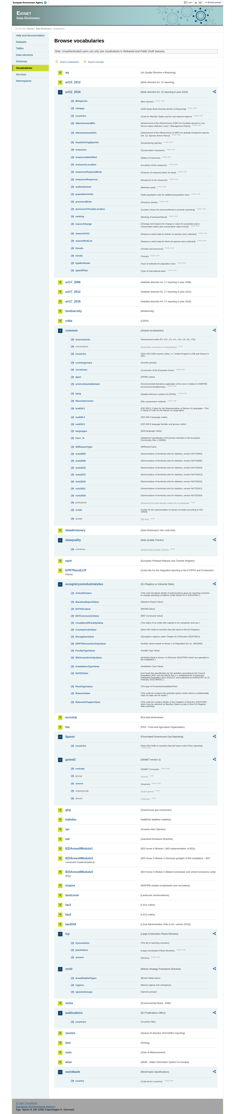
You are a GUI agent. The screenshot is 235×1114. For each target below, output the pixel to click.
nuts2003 (80, 453)
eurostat (71, 717)
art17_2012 (73, 291)
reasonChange (83, 224)
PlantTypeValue (84, 686)
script (78, 509)
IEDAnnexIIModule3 (79, 858)
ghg (68, 810)
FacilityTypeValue (85, 650)
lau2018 (70, 924)
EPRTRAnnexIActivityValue (90, 643)
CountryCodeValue (85, 629)
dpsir (78, 377)
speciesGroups (83, 992)
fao (67, 727)
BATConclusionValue (87, 616)
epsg (78, 393)
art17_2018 (73, 301)
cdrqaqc (80, 108)
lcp (67, 933)
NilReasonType (83, 446)
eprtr (68, 560)
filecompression (84, 401)
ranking (79, 216)
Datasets (21, 41)
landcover (72, 895)
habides (70, 819)
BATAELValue (83, 609)
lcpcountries (82, 943)
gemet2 (70, 759)
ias (67, 829)
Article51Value (83, 593)
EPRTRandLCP (75, 570)
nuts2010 (80, 467)
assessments (82, 339)
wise (68, 1062)
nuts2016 (80, 481)
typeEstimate (82, 263)
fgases (70, 736)
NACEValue (81, 673)
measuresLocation (85, 164)
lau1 (68, 904)
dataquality (73, 540)
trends (79, 255)
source (79, 783)
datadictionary (75, 530)
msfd (68, 968)
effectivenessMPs (85, 123)
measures (80, 149)
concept (79, 768)
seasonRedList (83, 240)
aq (67, 72)
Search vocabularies (69, 62)
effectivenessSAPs (86, 132)
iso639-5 (80, 424)
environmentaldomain (87, 384)
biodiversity (73, 311)
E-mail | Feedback (26, 1103)
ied (67, 839)
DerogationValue (84, 636)
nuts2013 (80, 474)
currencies (81, 369)
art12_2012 (73, 82)
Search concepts (96, 62)
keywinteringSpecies (87, 142)
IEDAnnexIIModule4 (79, 871)
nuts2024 (80, 495)
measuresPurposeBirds (88, 172)
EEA (31, 2)
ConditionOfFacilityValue (89, 623)
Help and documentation (30, 35)
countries (80, 115)
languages (81, 431)
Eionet (30, 29)
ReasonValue (82, 693)
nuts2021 (80, 488)
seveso (70, 1033)
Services (21, 74)
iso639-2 (80, 408)
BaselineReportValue (87, 602)
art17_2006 (73, 282)
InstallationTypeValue (87, 666)
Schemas (21, 61)
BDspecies (81, 101)
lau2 (68, 914)
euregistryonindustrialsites (84, 584)
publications (74, 1012)
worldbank (72, 1071)
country (79, 1080)
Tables (20, 48)
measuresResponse (86, 179)
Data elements (24, 54)
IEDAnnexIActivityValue (88, 657)
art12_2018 (73, 92)
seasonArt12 (82, 233)
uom (68, 1052)
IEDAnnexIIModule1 (79, 848)
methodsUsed (83, 186)
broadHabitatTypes (86, 978)
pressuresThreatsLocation (90, 209)
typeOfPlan (81, 270)
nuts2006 (80, 460)
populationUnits (84, 194)
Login (189, 2)
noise (69, 1003)
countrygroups (83, 362)
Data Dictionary (43, 29)
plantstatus (81, 950)
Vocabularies (24, 68)
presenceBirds (83, 201)
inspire (70, 885)
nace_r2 (79, 438)
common (71, 330)
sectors (79, 957)
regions (79, 985)
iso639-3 (80, 417)
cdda (68, 320)
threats (79, 248)
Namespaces (23, 80)
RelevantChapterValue (87, 702)
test (67, 1042)
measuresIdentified (86, 157)
